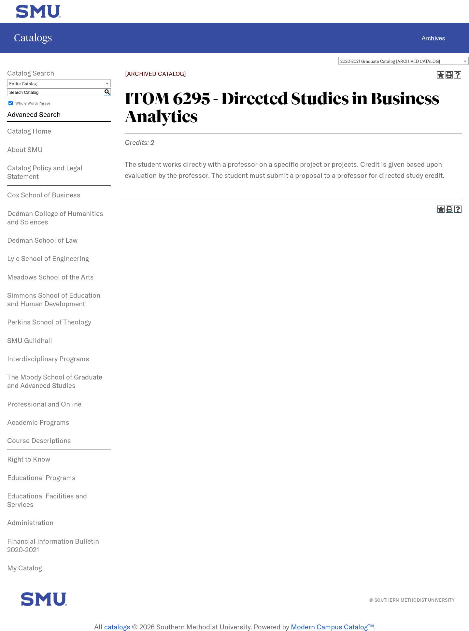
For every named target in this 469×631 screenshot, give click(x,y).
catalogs (117, 627)
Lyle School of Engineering (48, 258)
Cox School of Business (43, 195)
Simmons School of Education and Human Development (53, 299)
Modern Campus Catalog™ (332, 627)
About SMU (25, 149)
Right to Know (28, 459)
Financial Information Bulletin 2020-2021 (53, 545)
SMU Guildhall (29, 340)
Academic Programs (38, 422)
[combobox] (403, 61)
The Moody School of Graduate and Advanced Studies (54, 381)
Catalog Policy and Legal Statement (44, 172)
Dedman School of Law (42, 240)
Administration (30, 522)
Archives (433, 38)
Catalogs (33, 37)
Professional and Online (44, 404)
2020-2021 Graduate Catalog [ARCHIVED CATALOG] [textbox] (390, 61)
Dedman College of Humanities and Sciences (55, 217)
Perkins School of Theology (49, 322)
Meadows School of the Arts (50, 277)
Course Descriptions (39, 440)
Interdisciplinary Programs (48, 358)
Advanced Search (34, 114)
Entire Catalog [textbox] (23, 83)
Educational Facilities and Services (47, 500)
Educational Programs (41, 477)
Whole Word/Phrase (32, 103)
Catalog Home (29, 131)
